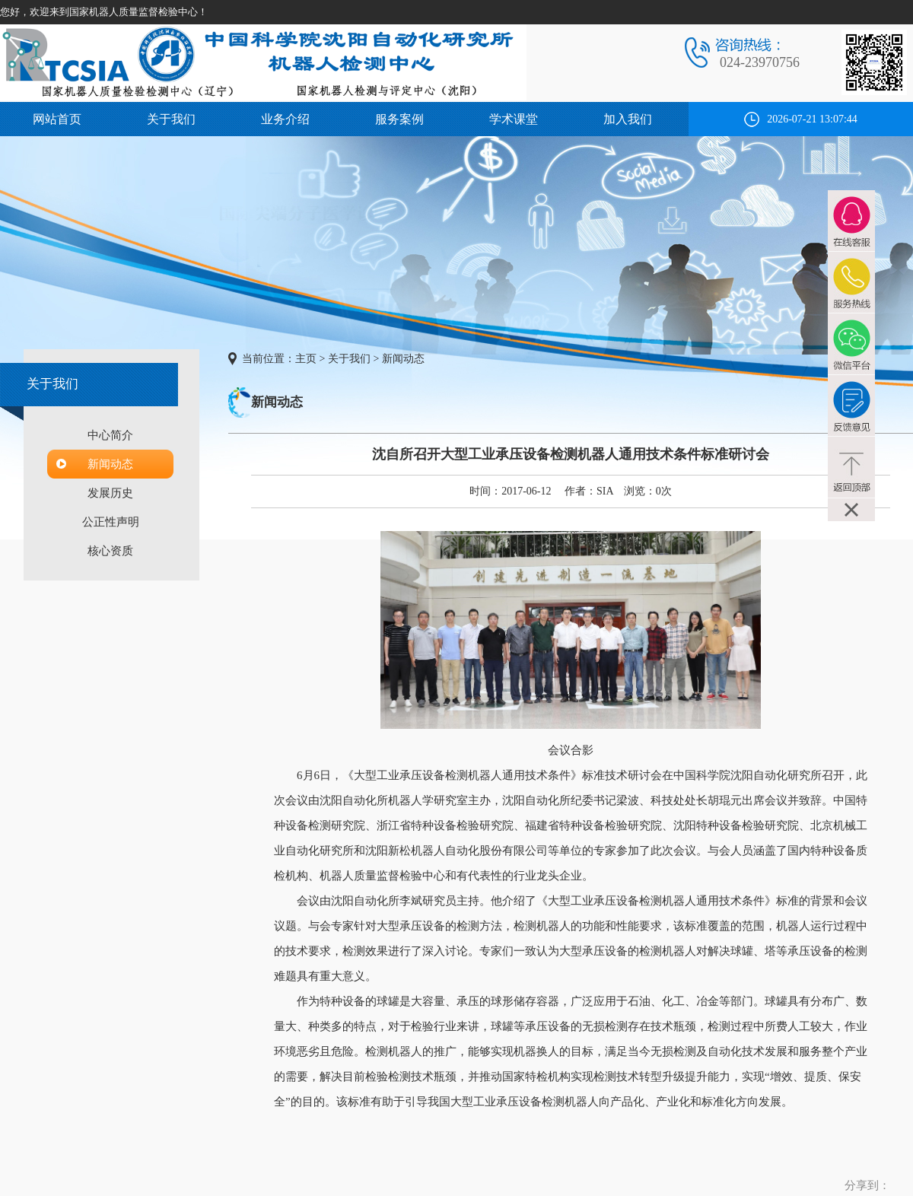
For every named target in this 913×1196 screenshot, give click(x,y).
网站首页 (57, 119)
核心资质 (110, 551)
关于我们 (171, 119)
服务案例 (399, 119)
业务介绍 (285, 119)
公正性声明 (110, 522)
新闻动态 (110, 464)
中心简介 (110, 435)
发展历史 (110, 493)
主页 (306, 358)
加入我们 (627, 119)
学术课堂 (513, 119)
